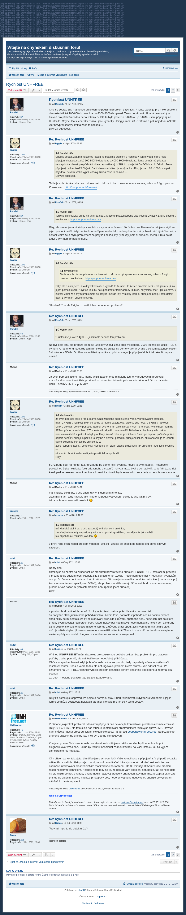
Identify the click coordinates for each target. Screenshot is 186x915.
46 (21, 730)
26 (21, 563)
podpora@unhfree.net (132, 802)
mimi (12, 558)
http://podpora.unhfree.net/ (81, 187)
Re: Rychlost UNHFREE (66, 139)
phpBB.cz (102, 896)
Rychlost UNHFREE (25, 84)
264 (22, 840)
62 (21, 117)
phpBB (81, 890)
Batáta (13, 835)
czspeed (14, 511)
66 (21, 649)
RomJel (14, 112)
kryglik (13, 150)
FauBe (13, 645)
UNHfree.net (16, 725)
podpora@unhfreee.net (142, 731)
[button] (178, 90)
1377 (22, 154)
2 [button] (173, 90)
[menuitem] (32, 68)
